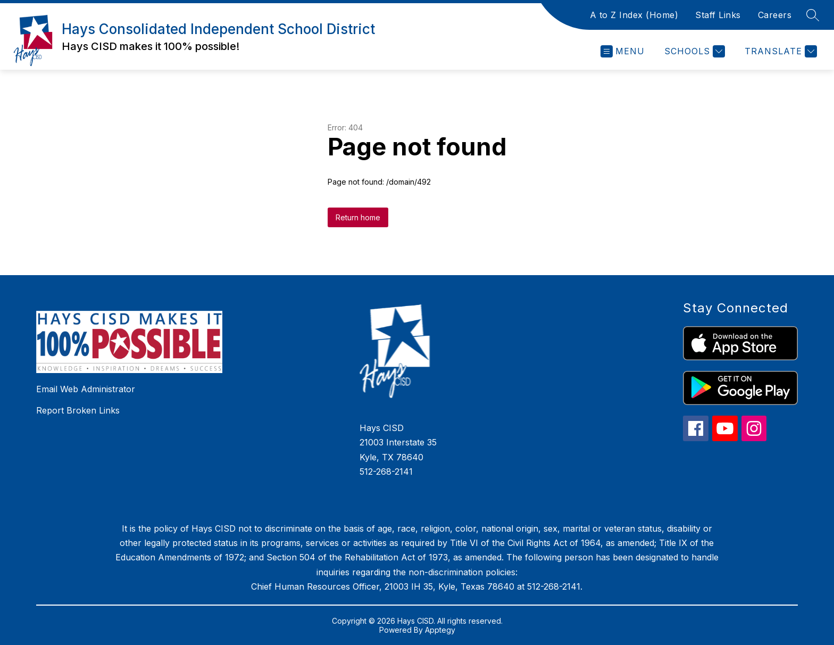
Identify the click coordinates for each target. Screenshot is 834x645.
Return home (358, 217)
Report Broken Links (78, 410)
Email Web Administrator (85, 389)
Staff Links (718, 15)
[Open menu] (623, 51)
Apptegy (440, 629)
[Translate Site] (779, 51)
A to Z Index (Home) (634, 15)
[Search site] (812, 15)
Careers (775, 15)
